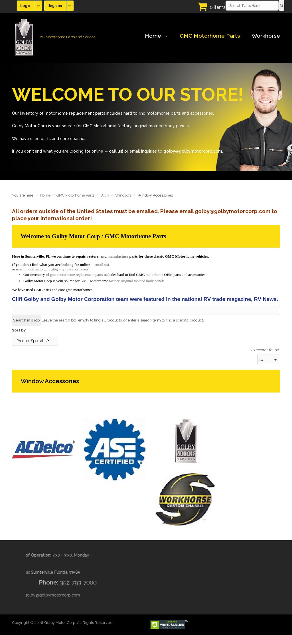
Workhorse (266, 36)
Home (156, 36)
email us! (101, 264)
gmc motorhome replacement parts (76, 274)
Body (104, 195)
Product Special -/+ (33, 341)
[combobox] (268, 359)
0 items (218, 7)
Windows (123, 195)
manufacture (118, 256)
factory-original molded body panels (136, 281)
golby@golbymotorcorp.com (66, 269)
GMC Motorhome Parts (210, 36)
